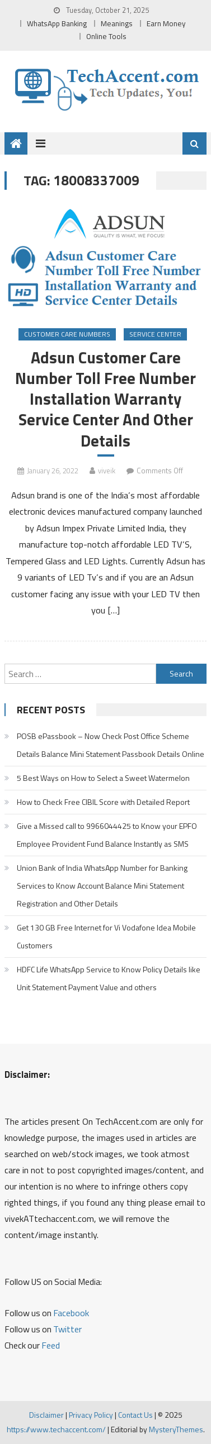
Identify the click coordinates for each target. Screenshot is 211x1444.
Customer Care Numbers (67, 334)
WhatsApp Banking (57, 23)
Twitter (67, 1329)
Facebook (71, 1313)
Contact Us (135, 1415)
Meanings (117, 23)
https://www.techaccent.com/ (56, 1429)
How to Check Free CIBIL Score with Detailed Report (103, 802)
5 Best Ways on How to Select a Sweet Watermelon (103, 778)
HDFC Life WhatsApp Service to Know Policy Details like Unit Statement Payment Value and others (108, 978)
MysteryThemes (176, 1429)
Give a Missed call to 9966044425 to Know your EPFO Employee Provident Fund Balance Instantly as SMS (107, 835)
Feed (50, 1345)
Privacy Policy (91, 1415)
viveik (106, 470)
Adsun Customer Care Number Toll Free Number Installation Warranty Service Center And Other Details (105, 399)
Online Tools (106, 36)
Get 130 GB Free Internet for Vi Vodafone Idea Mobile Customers (106, 936)
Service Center (155, 334)
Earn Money (166, 23)
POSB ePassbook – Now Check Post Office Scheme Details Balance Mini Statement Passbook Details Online (110, 745)
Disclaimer (46, 1415)
